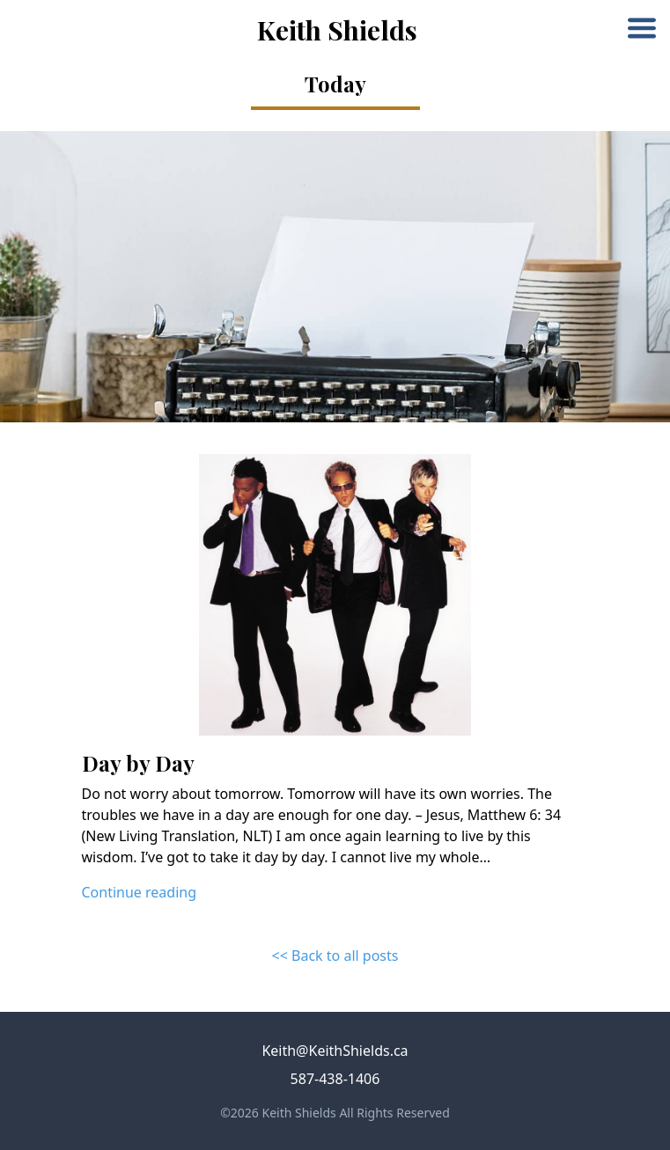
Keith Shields (337, 30)
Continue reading (139, 892)
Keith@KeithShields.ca (334, 1050)
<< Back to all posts (335, 955)
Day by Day (138, 763)
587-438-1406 (335, 1078)
